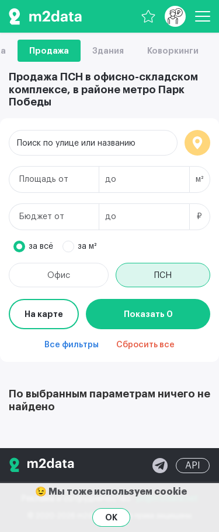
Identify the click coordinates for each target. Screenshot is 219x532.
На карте (44, 314)
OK (111, 517)
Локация (197, 142)
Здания (108, 51)
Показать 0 (148, 314)
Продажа (49, 51)
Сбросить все (145, 345)
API (192, 465)
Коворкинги (173, 51)
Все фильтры (71, 345)
